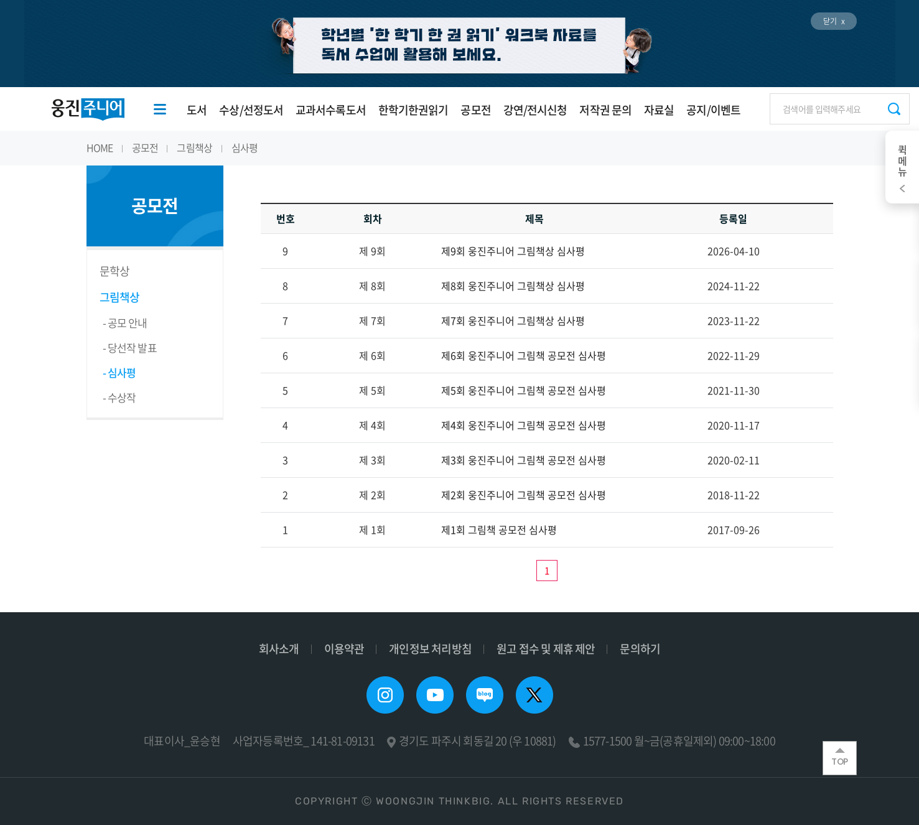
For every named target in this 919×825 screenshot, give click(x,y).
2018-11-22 (733, 494)
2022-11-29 (733, 355)
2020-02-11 (733, 459)
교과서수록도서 (331, 109)
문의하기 (640, 648)
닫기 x (833, 21)
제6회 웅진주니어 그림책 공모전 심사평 (523, 355)
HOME (99, 147)
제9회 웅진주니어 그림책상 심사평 (513, 250)
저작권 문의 (605, 109)
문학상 (115, 271)
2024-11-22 (733, 285)
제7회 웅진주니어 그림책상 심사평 (513, 320)
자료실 (659, 109)
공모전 (475, 109)
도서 (197, 109)
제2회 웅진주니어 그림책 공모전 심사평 (523, 494)
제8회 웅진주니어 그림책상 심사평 (513, 285)
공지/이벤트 (713, 109)
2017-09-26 (733, 529)
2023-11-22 (733, 320)
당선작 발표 (132, 347)
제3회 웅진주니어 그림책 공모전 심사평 (523, 459)
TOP (839, 758)
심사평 (244, 147)
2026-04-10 (733, 250)
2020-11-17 (733, 424)
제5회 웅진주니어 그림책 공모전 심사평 (523, 390)
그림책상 (194, 147)
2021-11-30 (733, 390)
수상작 (122, 397)
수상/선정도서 (251, 109)
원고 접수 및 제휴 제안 (546, 648)
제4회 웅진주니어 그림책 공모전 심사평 (523, 424)
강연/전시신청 (535, 109)
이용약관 (344, 648)
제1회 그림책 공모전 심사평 (499, 529)
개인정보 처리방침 (430, 648)
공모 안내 (127, 322)
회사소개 (279, 648)
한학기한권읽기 (413, 109)
